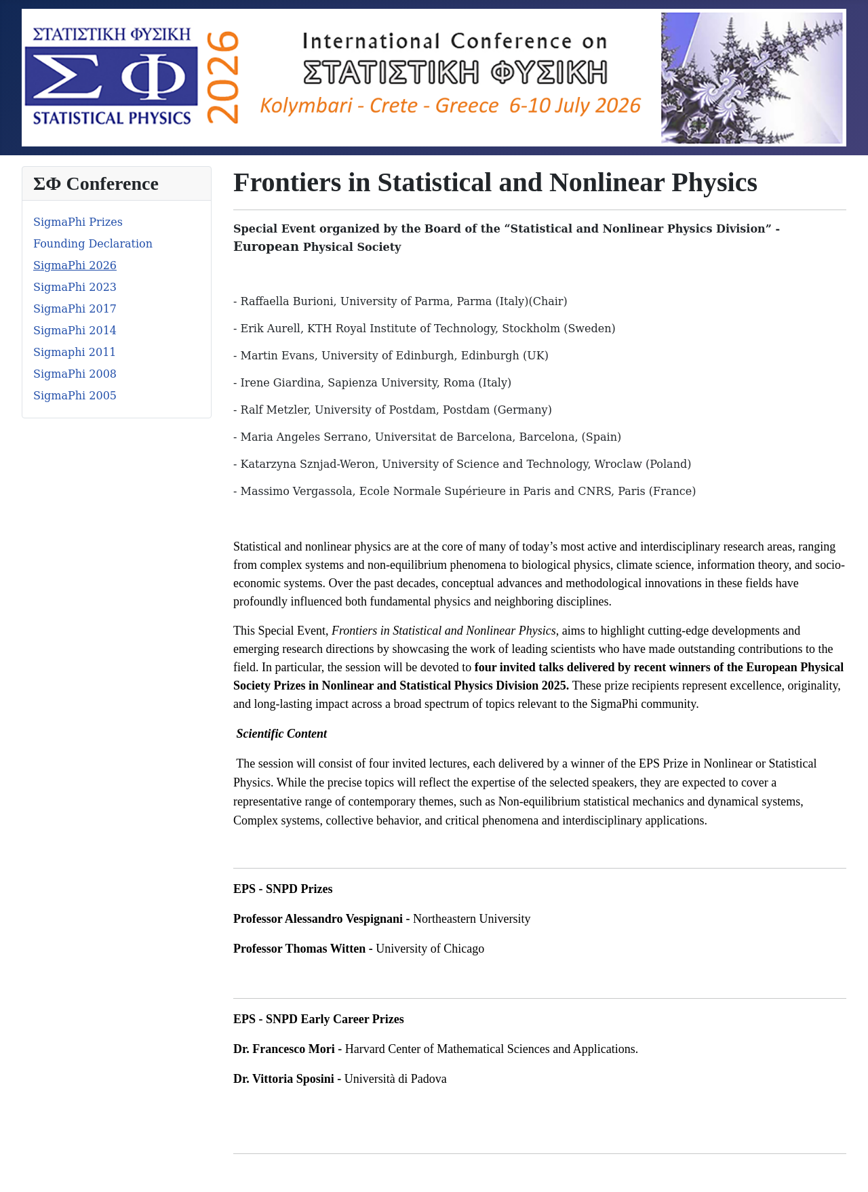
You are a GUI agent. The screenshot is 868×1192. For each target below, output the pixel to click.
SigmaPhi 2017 (75, 308)
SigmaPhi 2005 (75, 395)
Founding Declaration (93, 243)
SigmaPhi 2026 (75, 265)
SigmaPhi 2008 (75, 373)
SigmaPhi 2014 (75, 330)
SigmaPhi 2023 (75, 287)
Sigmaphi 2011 (75, 352)
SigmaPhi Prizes (78, 222)
